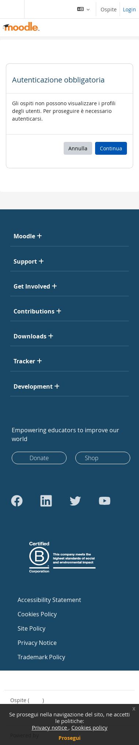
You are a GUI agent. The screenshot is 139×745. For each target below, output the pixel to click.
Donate (39, 458)
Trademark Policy (41, 657)
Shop (91, 458)
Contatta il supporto (39, 680)
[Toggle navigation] (10, 9)
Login (129, 9)
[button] (83, 9)
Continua (111, 148)
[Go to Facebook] (17, 500)
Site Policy (31, 628)
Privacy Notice (37, 643)
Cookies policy (89, 727)
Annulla (77, 148)
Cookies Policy (37, 614)
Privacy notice (50, 727)
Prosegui (69, 737)
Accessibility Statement (49, 600)
